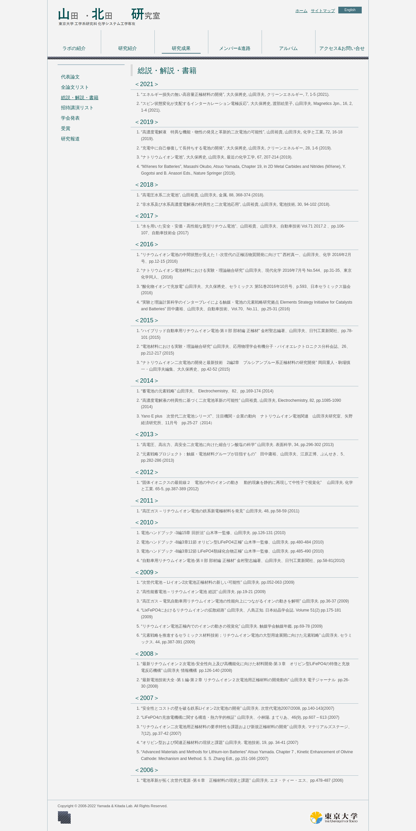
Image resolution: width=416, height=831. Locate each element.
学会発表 (70, 118)
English (350, 10)
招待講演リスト (77, 107)
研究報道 (70, 138)
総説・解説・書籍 (79, 97)
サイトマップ (323, 10)
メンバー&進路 (234, 48)
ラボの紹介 (74, 48)
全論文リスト (75, 87)
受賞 (65, 128)
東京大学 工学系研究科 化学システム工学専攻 (101, 15)
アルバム (288, 48)
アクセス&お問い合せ (341, 48)
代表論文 (70, 76)
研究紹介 (127, 48)
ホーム (301, 10)
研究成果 (181, 48)
